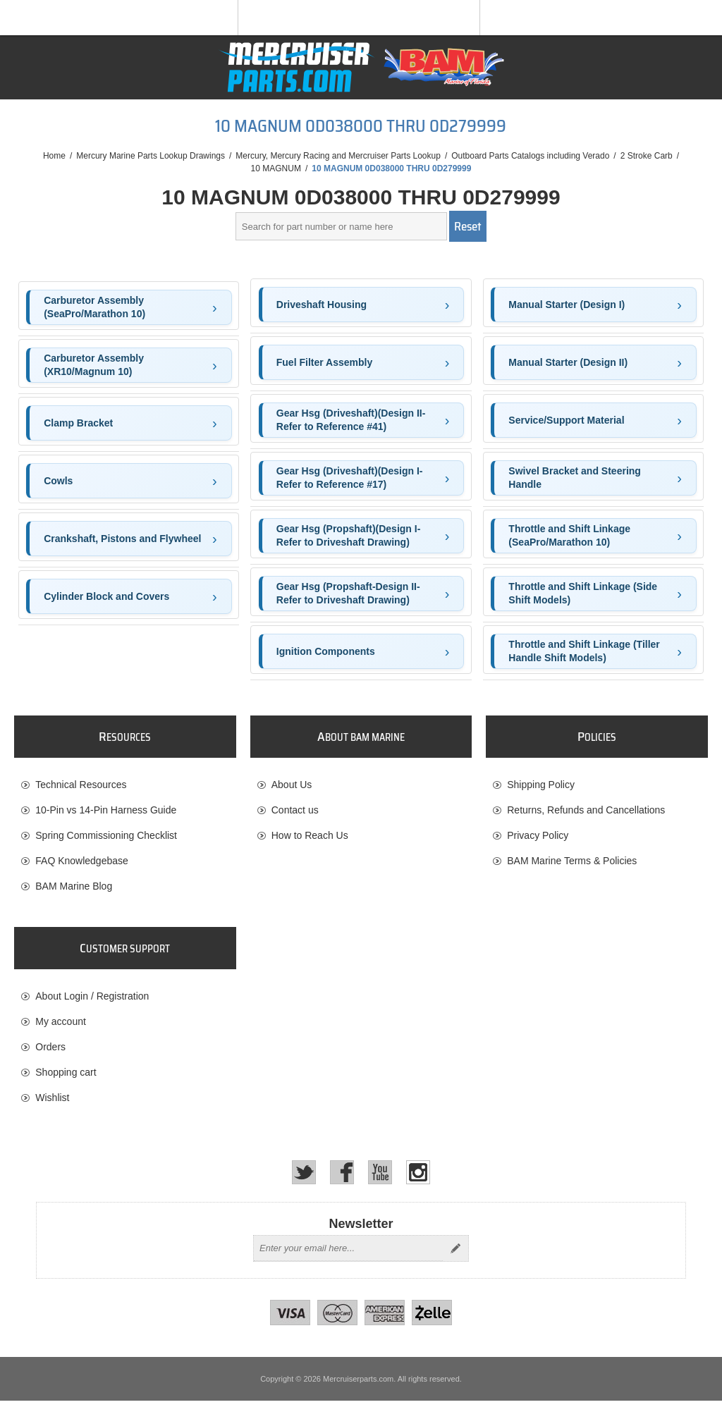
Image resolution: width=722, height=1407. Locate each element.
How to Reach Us (309, 835)
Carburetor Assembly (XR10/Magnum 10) (94, 365)
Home (54, 156)
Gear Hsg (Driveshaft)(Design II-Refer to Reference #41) (351, 420)
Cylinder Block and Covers (106, 596)
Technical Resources (80, 784)
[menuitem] (124, 784)
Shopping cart (65, 1075)
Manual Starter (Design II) (568, 362)
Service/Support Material (566, 420)
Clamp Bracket (78, 423)
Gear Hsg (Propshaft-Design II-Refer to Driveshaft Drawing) (348, 593)
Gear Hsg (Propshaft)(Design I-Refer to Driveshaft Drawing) (348, 535)
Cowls (58, 480)
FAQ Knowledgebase (81, 860)
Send (455, 1254)
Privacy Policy (537, 835)
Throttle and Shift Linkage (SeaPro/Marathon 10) (569, 535)
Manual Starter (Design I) (566, 304)
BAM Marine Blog (73, 886)
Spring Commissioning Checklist (106, 835)
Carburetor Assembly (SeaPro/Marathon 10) (94, 307)
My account (60, 1025)
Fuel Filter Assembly (324, 362)
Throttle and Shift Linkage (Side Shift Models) (582, 593)
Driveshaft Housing (321, 304)
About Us (291, 784)
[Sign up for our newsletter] (348, 1254)
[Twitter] (304, 1178)
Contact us (295, 810)
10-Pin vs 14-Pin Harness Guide (105, 810)
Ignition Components (325, 651)
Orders (50, 1050)
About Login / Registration (92, 999)
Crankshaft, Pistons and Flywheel (122, 538)
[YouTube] (380, 1178)
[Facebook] (342, 1178)
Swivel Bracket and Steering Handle (574, 478)
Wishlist (52, 1101)
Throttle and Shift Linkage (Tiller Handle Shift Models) (583, 651)
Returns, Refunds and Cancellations (586, 810)
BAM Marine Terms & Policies (572, 860)
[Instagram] (418, 1178)
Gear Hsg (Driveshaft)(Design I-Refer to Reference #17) (349, 478)
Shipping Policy (541, 784)
